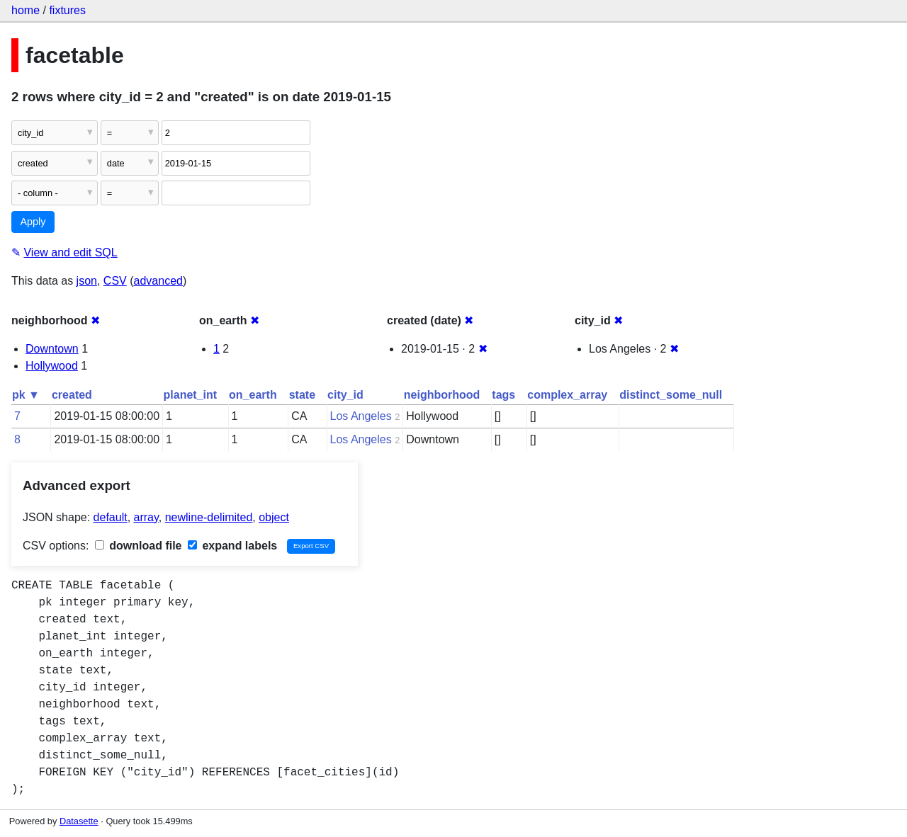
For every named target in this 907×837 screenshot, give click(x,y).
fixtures (67, 10)
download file (138, 546)
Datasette (79, 821)
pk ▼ (26, 395)
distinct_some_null (670, 395)
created (72, 395)
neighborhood (442, 395)
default (111, 517)
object (274, 517)
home (25, 10)
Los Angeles (361, 416)
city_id (345, 395)
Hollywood (52, 366)
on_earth (253, 395)
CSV (115, 281)
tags (503, 395)
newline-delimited (209, 517)
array (146, 517)
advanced (158, 281)
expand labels (232, 546)
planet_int (191, 395)
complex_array (567, 395)
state (302, 395)
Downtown (52, 349)
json (87, 281)
